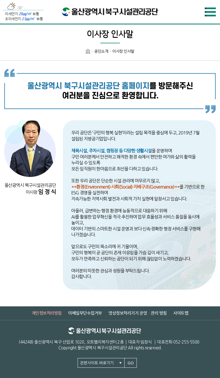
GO (131, 363)
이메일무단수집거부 (85, 313)
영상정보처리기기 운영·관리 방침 (137, 313)
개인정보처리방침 (47, 313)
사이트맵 (180, 313)
